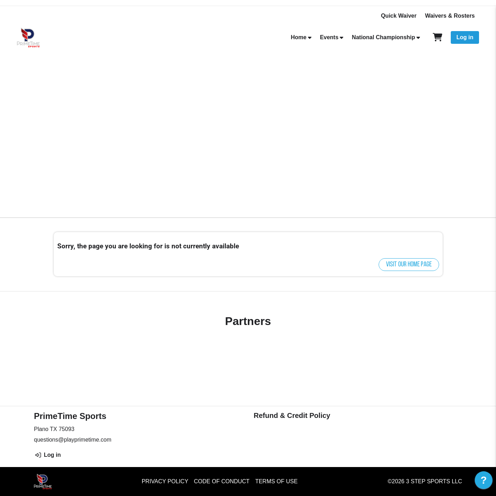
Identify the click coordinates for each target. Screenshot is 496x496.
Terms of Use (276, 481)
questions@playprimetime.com (72, 440)
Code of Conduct (222, 481)
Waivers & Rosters (450, 16)
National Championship (383, 37)
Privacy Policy (165, 481)
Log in (464, 37)
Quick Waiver (398, 16)
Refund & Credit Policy (292, 415)
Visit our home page (409, 264)
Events (329, 37)
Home (298, 37)
